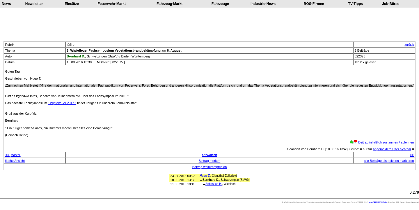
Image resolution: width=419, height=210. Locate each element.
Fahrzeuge (220, 4)
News (6, 4)
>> (412, 155)
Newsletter (34, 4)
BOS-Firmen (314, 4)
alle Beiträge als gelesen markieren (389, 160)
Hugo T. (205, 175)
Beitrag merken (210, 160)
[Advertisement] (209, 24)
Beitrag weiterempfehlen (209, 167)
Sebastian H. (213, 184)
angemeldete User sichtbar (392, 149)
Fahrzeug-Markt (169, 4)
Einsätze (72, 4)
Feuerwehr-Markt (111, 4)
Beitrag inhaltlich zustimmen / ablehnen (382, 142)
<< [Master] (13, 155)
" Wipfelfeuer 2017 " (62, 103)
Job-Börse (390, 4)
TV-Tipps (355, 4)
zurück (409, 44)
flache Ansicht (15, 160)
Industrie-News (263, 4)
